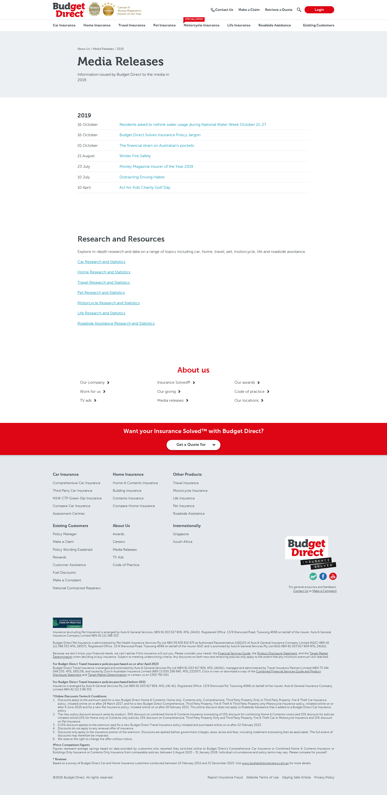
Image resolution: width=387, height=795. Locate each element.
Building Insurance (127, 491)
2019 (84, 116)
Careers (119, 542)
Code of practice (249, 391)
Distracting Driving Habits (142, 177)
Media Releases (125, 550)
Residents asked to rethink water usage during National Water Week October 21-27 (192, 124)
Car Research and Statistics (101, 261)
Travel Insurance (131, 25)
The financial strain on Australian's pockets (156, 145)
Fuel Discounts (64, 572)
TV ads (86, 400)
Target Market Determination (107, 675)
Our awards (244, 382)
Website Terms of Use (262, 777)
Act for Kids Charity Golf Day (144, 187)
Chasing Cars (313, 576)
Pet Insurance (164, 25)
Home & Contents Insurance (135, 483)
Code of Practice (126, 565)
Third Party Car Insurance (72, 491)
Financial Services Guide (234, 653)
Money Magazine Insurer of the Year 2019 (156, 166)
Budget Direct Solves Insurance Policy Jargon (159, 134)
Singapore (181, 534)
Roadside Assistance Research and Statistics (116, 323)
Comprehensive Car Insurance (76, 483)
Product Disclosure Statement (277, 653)
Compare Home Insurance (134, 506)
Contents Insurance (128, 498)
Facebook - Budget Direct (323, 576)
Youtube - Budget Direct (333, 576)
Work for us (90, 391)
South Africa (182, 542)
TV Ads (118, 557)
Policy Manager (65, 534)
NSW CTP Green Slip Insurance (77, 498)
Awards (118, 534)
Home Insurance (97, 25)
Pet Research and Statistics (101, 292)
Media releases (170, 400)
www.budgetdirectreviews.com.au (265, 763)
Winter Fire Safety (135, 155)
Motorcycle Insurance (201, 25)
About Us (121, 526)
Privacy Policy (324, 777)
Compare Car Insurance (71, 506)
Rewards (59, 557)
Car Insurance (64, 25)
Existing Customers (318, 25)
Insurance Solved (173, 382)
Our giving (166, 391)
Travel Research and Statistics (103, 282)
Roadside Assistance (274, 25)
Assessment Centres (69, 513)
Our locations (246, 400)
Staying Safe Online (296, 777)
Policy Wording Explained (72, 550)
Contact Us (300, 591)
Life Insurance (239, 25)
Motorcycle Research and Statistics (108, 303)
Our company (92, 382)
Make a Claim (63, 542)
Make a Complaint (67, 580)
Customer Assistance (69, 565)
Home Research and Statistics (103, 272)
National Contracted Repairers (76, 588)
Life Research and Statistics (101, 313)
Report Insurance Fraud (225, 777)
